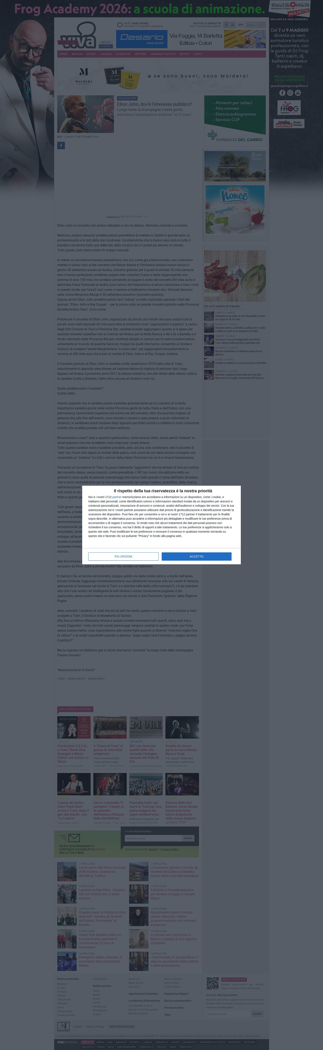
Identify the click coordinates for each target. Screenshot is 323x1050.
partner (117, 497)
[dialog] (161, 525)
